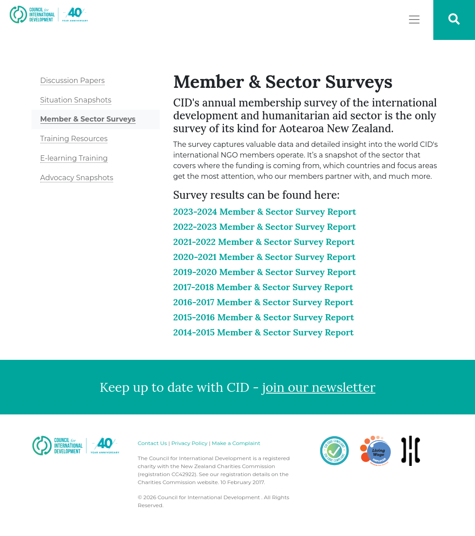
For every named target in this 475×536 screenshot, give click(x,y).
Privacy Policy (189, 443)
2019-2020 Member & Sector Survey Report (264, 271)
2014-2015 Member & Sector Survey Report (263, 332)
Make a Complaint (236, 443)
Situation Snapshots (75, 100)
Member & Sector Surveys (88, 119)
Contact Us (152, 443)
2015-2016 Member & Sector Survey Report (263, 317)
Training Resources (74, 138)
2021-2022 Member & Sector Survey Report (263, 241)
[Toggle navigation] (414, 19)
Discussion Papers (72, 80)
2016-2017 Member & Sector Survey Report (263, 301)
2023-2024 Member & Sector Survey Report (264, 211)
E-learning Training (74, 158)
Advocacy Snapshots (77, 177)
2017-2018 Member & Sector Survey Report (263, 286)
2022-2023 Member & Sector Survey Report (264, 226)
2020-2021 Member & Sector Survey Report (264, 256)
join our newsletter (319, 387)
